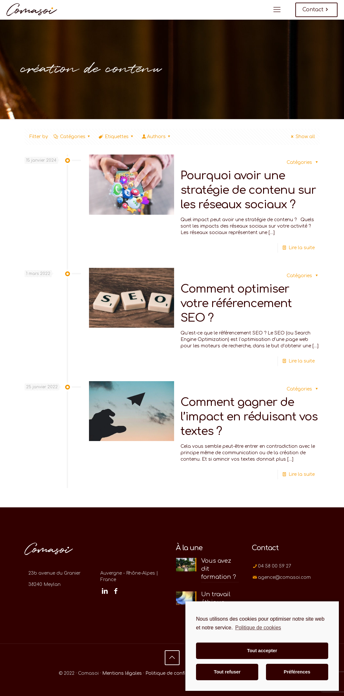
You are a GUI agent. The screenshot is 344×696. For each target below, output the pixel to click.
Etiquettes (116, 136)
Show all (302, 136)
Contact (316, 9)
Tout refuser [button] (227, 671)
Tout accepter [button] (262, 650)
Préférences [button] (297, 671)
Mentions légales (122, 673)
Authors (156, 136)
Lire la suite (302, 247)
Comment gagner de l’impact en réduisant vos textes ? (249, 416)
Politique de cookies (258, 627)
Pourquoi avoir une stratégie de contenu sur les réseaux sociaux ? (248, 190)
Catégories (72, 136)
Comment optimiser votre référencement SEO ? (236, 303)
